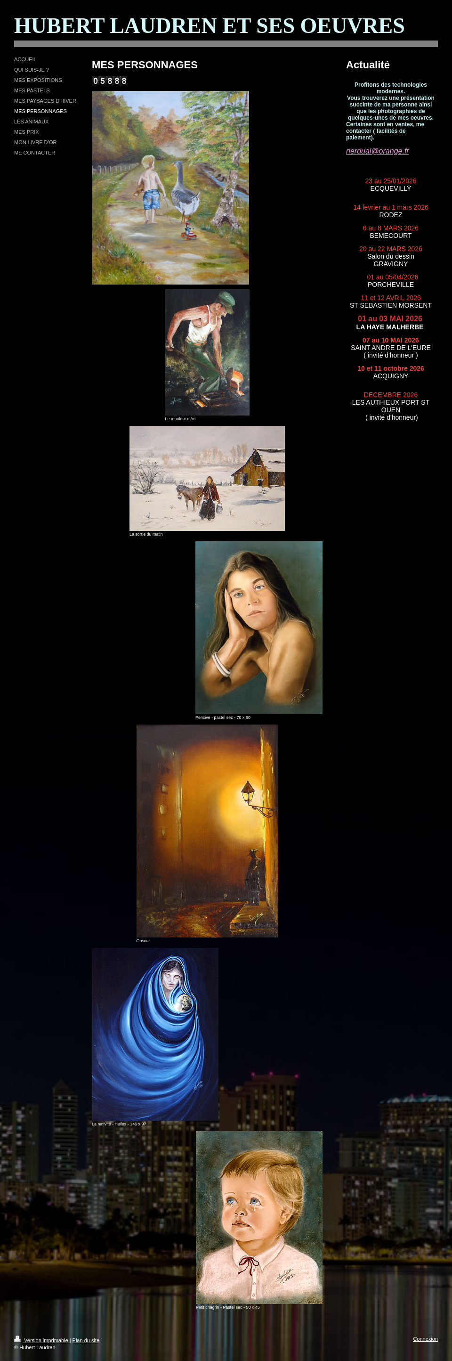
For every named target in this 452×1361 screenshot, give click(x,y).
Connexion (425, 1339)
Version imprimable (42, 1340)
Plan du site (86, 1340)
